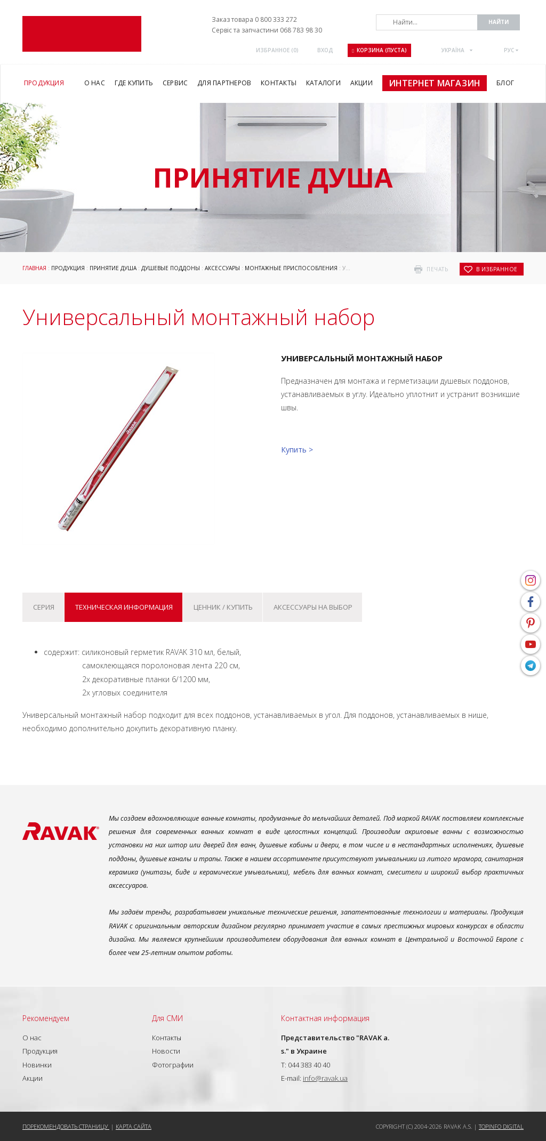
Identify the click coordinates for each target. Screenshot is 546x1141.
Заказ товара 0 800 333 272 (254, 19)
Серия (43, 607)
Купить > (297, 449)
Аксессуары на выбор (313, 607)
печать (437, 269)
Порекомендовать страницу (65, 1126)
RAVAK (81, 34)
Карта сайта (133, 1126)
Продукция (68, 268)
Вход (325, 50)
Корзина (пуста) (379, 50)
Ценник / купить (223, 607)
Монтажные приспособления (291, 268)
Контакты (166, 1037)
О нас (32, 1037)
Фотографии (173, 1065)
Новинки (37, 1065)
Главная (34, 268)
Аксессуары (222, 268)
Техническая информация (124, 607)
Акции (32, 1078)
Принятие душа (113, 268)
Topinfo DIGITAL (501, 1126)
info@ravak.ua (325, 1078)
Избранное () (277, 50)
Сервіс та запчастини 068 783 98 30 (267, 30)
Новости (166, 1051)
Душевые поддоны (170, 268)
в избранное (497, 269)
